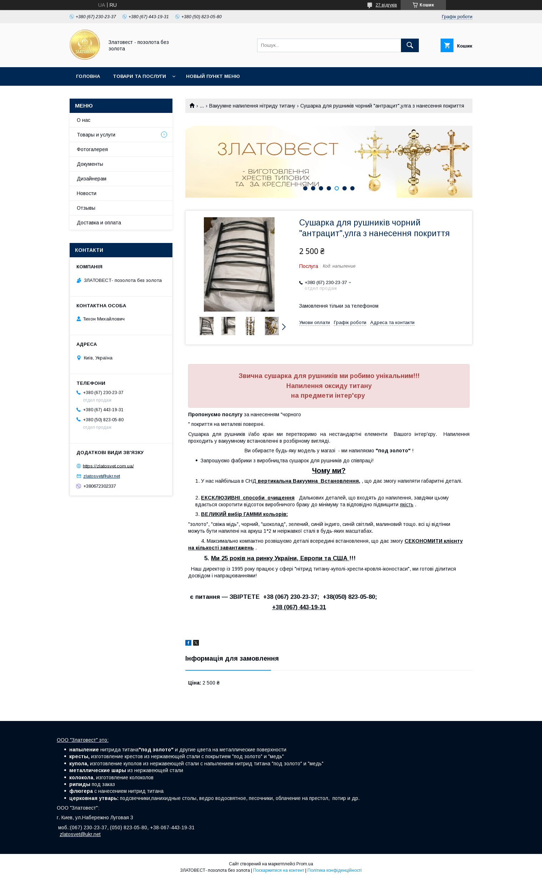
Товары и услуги (96, 135)
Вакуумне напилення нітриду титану (252, 106)
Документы (90, 164)
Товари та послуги (139, 76)
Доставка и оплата (99, 222)
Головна (88, 76)
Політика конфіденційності (334, 870)
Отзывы (86, 208)
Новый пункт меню (213, 76)
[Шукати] (410, 45)
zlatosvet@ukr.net (101, 476)
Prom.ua (304, 863)
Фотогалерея (92, 149)
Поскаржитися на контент (278, 870)
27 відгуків (386, 5)
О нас (83, 120)
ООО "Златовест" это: (83, 740)
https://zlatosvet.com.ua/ (108, 465)
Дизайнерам (91, 179)
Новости (86, 193)
